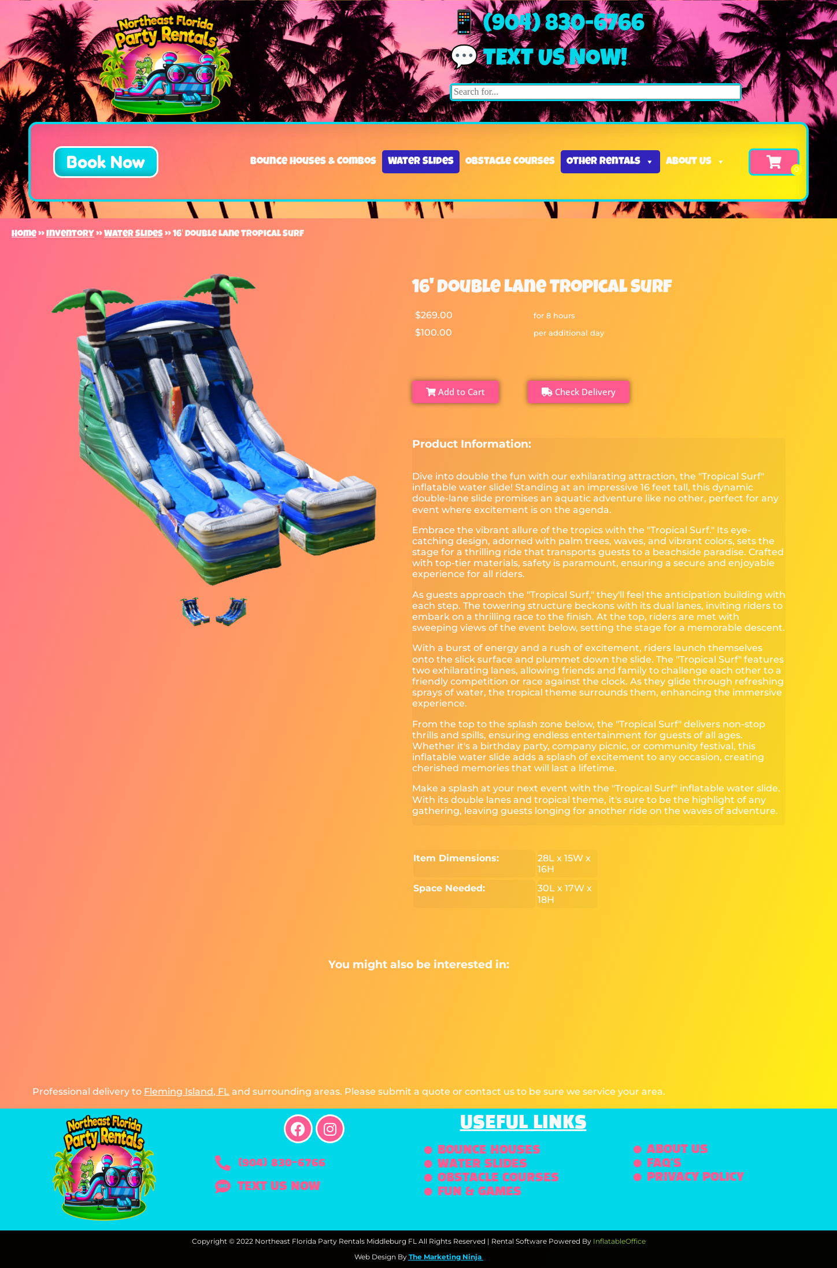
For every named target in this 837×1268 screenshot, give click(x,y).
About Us (695, 162)
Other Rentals (610, 162)
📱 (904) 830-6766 (547, 25)
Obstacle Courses (510, 162)
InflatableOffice (619, 1241)
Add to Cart (455, 391)
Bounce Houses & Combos (313, 162)
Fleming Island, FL (186, 1091)
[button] (105, 162)
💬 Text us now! (538, 60)
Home (24, 234)
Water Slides (421, 162)
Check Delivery (579, 391)
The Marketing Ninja (445, 1256)
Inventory (70, 234)
